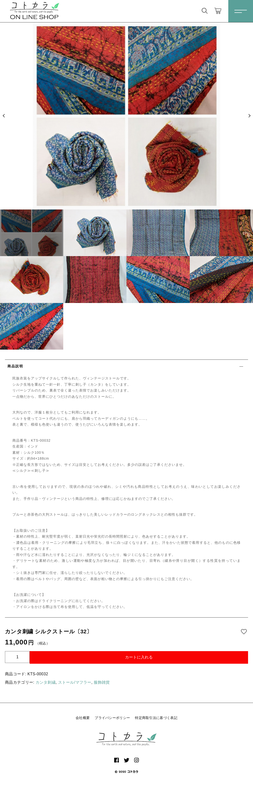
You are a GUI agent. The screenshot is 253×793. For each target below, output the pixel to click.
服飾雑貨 (102, 682)
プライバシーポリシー (112, 718)
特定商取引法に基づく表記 (156, 718)
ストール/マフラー (74, 682)
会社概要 (83, 718)
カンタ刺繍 (46, 682)
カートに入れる (139, 657)
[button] (3, 116)
